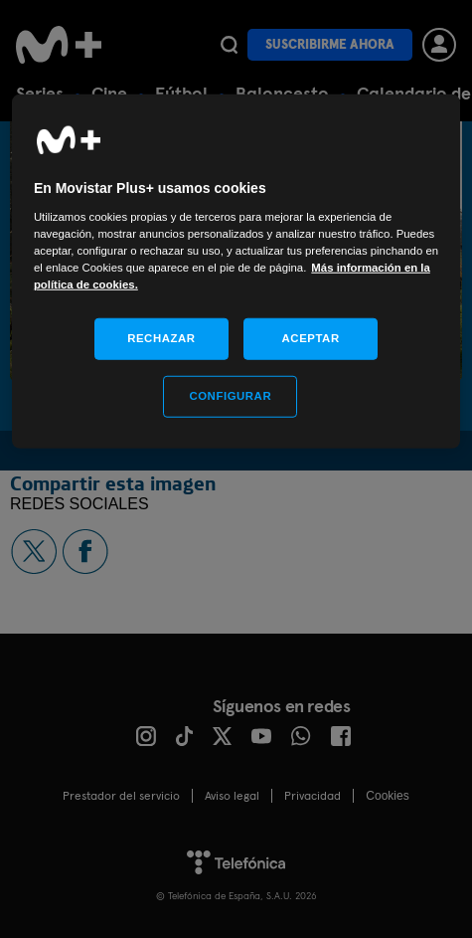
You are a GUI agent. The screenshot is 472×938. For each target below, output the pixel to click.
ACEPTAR (311, 338)
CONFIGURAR (230, 396)
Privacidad (312, 796)
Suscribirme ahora (329, 44)
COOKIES (387, 796)
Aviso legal (232, 796)
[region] (236, 271)
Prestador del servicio (121, 796)
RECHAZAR (161, 338)
